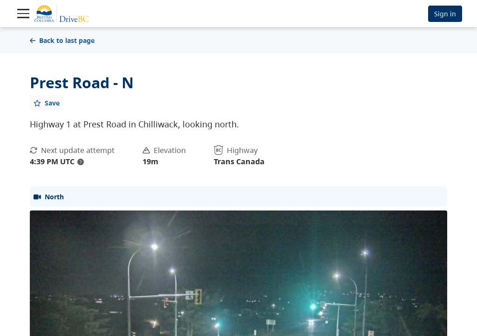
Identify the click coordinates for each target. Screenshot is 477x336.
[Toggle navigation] (23, 13)
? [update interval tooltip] (81, 162)
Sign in (445, 13)
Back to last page (62, 40)
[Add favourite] (46, 102)
